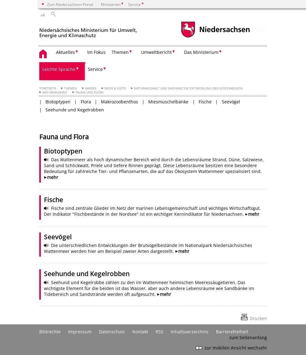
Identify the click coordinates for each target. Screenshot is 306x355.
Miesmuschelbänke (168, 102)
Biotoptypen (58, 102)
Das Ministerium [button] (201, 52)
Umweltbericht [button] (156, 52)
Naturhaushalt (55, 92)
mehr (52, 177)
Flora (86, 102)
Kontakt (140, 332)
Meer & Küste (115, 88)
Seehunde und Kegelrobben (74, 110)
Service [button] (95, 69)
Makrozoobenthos (119, 102)
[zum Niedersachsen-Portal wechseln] (215, 37)
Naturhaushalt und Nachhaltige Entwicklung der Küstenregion (188, 88)
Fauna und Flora (89, 92)
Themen (70, 88)
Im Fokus (96, 52)
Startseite (47, 88)
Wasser (91, 88)
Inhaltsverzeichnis (190, 332)
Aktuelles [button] (65, 52)
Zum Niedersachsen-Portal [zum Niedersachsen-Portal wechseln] (70, 4)
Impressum (80, 332)
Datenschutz (112, 332)
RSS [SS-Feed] (159, 332)
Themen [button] (120, 52)
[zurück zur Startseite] (88, 30)
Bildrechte (50, 332)
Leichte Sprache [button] (58, 69)
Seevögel (231, 102)
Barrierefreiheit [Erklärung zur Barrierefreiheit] (232, 332)
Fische (205, 102)
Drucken (258, 318)
